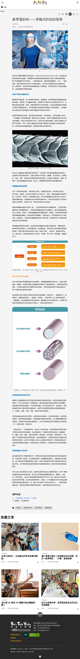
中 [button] (70, 14)
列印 (73, 14)
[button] (77, 2)
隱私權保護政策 (15, 634)
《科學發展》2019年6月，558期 (25, 498)
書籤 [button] (77, 14)
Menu (2, 2)
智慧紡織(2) (38, 507)
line (66, 14)
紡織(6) (18, 507)
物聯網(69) (48, 507)
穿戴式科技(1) (28, 507)
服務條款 (13, 637)
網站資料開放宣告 (16, 641)
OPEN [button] (40, 614)
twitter (62, 14)
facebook (59, 14)
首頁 (3, 11)
